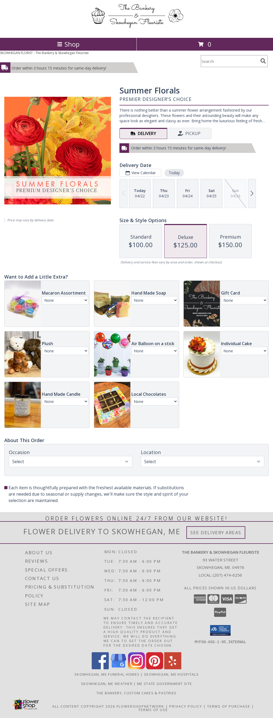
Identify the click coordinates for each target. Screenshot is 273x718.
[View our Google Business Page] (118, 667)
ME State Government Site (164, 683)
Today (174, 172)
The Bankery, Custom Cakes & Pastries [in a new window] (137, 693)
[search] (263, 61)
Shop (68, 44)
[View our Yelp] (172, 667)
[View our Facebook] (100, 667)
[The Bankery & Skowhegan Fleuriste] (136, 29)
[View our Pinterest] (154, 667)
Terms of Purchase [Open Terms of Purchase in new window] (228, 706)
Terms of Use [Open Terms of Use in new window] (153, 709)
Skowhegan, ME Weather (107, 683)
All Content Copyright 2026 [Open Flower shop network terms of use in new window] (83, 706)
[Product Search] (229, 61)
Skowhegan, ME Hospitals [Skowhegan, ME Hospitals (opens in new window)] (171, 674)
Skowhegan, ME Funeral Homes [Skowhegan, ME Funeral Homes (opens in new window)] (106, 674)
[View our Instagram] (136, 667)
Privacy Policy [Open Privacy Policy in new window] (185, 706)
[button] (220, 630)
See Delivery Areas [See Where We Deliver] (215, 532)
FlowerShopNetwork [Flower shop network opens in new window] (140, 706)
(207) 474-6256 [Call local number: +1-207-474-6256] (227, 575)
